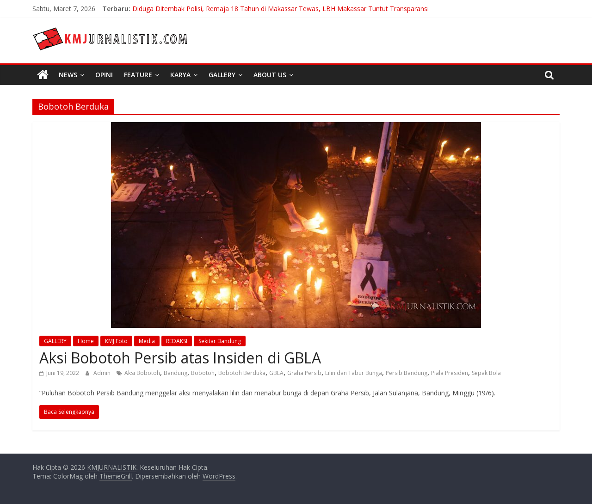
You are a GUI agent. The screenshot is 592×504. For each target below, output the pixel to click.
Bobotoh (203, 373)
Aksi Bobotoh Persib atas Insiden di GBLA (180, 358)
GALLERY (55, 341)
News (68, 74)
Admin (102, 373)
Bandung (175, 373)
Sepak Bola (486, 373)
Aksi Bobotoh (142, 373)
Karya (180, 74)
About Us (269, 74)
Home (86, 341)
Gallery (222, 74)
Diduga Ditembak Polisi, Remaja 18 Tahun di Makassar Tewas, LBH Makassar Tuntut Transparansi (280, 8)
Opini (104, 74)
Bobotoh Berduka (241, 373)
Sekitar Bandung (219, 341)
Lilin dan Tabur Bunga (353, 373)
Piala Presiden (449, 373)
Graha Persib (304, 373)
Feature (138, 74)
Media (147, 341)
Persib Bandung (406, 373)
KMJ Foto (116, 341)
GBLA (276, 373)
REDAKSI (176, 341)
